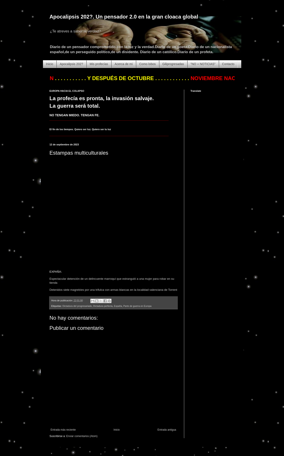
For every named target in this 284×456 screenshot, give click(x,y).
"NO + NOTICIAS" (203, 64)
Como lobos (147, 64)
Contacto (228, 64)
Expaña (118, 306)
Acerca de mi (124, 64)
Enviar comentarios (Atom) (82, 436)
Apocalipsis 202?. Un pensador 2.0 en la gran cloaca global (124, 17)
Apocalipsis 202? (71, 64)
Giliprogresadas (173, 64)
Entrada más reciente (63, 429)
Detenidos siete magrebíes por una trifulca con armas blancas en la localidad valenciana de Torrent (113, 289)
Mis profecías (99, 64)
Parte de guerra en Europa (137, 306)
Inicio (49, 64)
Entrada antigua (167, 429)
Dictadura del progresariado (77, 306)
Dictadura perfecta (103, 306)
